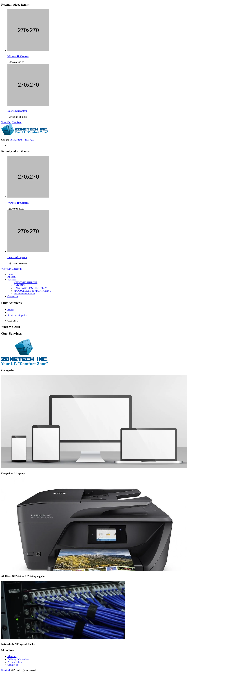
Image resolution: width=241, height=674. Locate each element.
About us (11, 276)
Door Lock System (17, 111)
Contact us (12, 296)
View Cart (6, 122)
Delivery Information (17, 659)
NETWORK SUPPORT (25, 282)
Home (10, 274)
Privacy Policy (14, 662)
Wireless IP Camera (17, 56)
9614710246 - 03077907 (22, 140)
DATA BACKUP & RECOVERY (30, 288)
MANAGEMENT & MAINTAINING (32, 290)
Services (11, 279)
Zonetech (6, 670)
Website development (24, 293)
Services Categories (17, 315)
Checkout (16, 122)
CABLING (19, 285)
